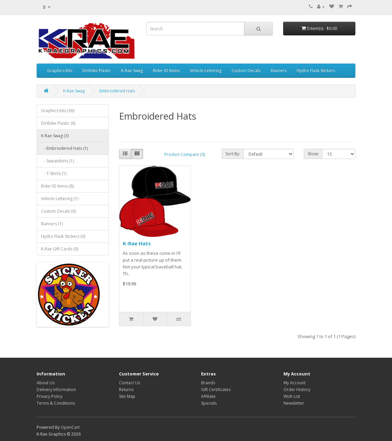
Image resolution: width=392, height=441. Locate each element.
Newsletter (293, 403)
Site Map (127, 396)
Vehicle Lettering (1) (59, 198)
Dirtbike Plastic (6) (58, 123)
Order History (296, 389)
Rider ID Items (166, 70)
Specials (209, 403)
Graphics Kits (59, 70)
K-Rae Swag (132, 70)
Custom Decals (246, 70)
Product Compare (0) (184, 154)
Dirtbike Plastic (96, 70)
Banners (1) (52, 224)
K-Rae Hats (137, 243)
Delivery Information (56, 389)
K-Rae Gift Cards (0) (59, 249)
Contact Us (129, 383)
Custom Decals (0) (58, 211)
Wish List (291, 396)
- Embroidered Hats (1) (64, 148)
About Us (46, 383)
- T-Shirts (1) (53, 173)
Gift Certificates (216, 389)
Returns (126, 389)
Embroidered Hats (117, 91)
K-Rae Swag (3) (54, 136)
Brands (208, 383)
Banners (279, 70)
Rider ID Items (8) (57, 186)
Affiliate (208, 396)
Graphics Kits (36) (57, 110)
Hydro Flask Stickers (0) (63, 236)
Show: (313, 154)
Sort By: (233, 154)
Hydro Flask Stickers (316, 70)
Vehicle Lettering (205, 70)
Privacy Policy (49, 396)
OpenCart (70, 427)
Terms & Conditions (56, 403)
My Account (294, 383)
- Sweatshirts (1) (57, 161)
